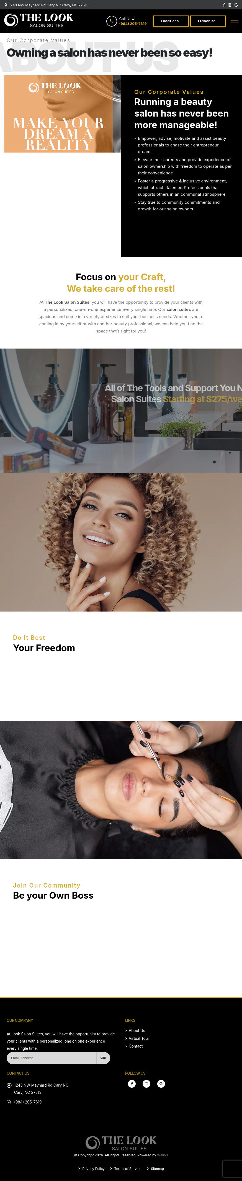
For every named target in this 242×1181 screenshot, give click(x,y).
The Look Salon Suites (67, 302)
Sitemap (157, 1169)
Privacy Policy (93, 1169)
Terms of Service (127, 1169)
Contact (136, 1046)
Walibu (162, 1155)
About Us (137, 1030)
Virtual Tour (139, 1038)
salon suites (179, 309)
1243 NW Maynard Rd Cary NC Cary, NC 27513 (49, 5)
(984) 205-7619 (28, 1102)
